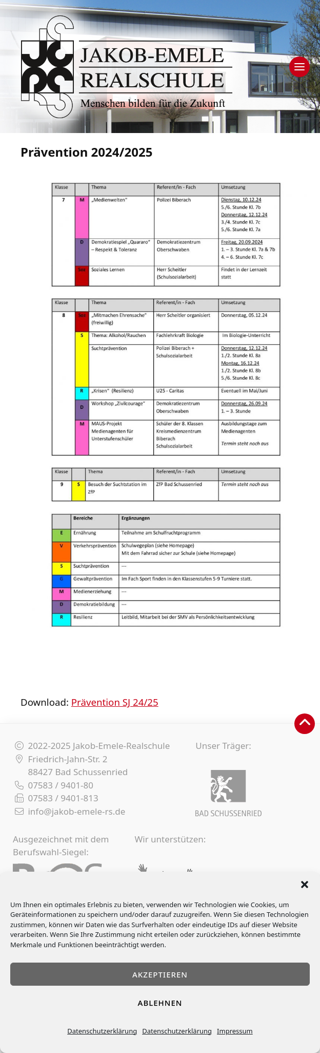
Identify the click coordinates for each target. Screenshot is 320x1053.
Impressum (235, 1031)
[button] (304, 884)
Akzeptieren (160, 974)
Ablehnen (160, 1003)
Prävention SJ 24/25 (114, 701)
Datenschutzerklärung (102, 1031)
